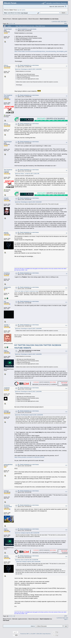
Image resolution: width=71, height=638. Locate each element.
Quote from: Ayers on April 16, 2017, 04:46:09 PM (26, 559)
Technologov (8, 29)
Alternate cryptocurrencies (19, 19)
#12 (66, 325)
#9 (66, 273)
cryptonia (7, 387)
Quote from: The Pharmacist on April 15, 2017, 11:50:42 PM (29, 414)
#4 (66, 124)
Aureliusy (7, 273)
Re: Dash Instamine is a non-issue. (28, 65)
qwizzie (6, 232)
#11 (66, 302)
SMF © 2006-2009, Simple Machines (42, 633)
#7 (66, 198)
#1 (66, 29)
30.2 (22, 12)
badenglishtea (8, 464)
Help (12, 15)
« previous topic (55, 21)
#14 (66, 388)
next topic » (64, 21)
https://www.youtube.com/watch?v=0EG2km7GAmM (29, 457)
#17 (66, 491)
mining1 (6, 411)
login (18, 9)
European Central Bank (8, 505)
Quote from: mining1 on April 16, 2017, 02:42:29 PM (27, 532)
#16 (66, 465)
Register (25, 15)
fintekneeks (7, 287)
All (14, 23)
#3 (66, 96)
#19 (66, 529)
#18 (66, 506)
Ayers (5, 350)
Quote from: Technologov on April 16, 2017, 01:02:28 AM (28, 202)
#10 (66, 288)
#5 (66, 142)
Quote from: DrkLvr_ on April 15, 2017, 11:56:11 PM (27, 173)
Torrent (25, 12)
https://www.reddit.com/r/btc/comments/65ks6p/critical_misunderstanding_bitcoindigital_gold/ (41, 51)
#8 (66, 233)
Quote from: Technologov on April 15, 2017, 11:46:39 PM (28, 69)
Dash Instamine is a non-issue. (49, 19)
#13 (66, 351)
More (30, 15)
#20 (66, 556)
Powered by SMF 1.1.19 (26, 633)
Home (7, 15)
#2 (66, 66)
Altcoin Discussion (33, 19)
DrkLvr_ (6, 65)
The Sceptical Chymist (8, 95)
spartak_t (7, 324)
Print (65, 23)
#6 (66, 170)
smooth (6, 198)
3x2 (5, 301)
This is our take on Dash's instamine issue (26, 291)
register (23, 9)
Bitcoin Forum (7, 19)
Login (20, 15)
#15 (66, 411)
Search (16, 15)
